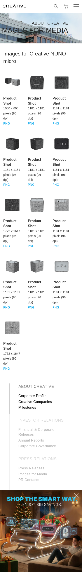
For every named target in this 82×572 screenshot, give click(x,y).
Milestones (27, 407)
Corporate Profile (32, 396)
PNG (6, 123)
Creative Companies (35, 402)
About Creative (36, 386)
